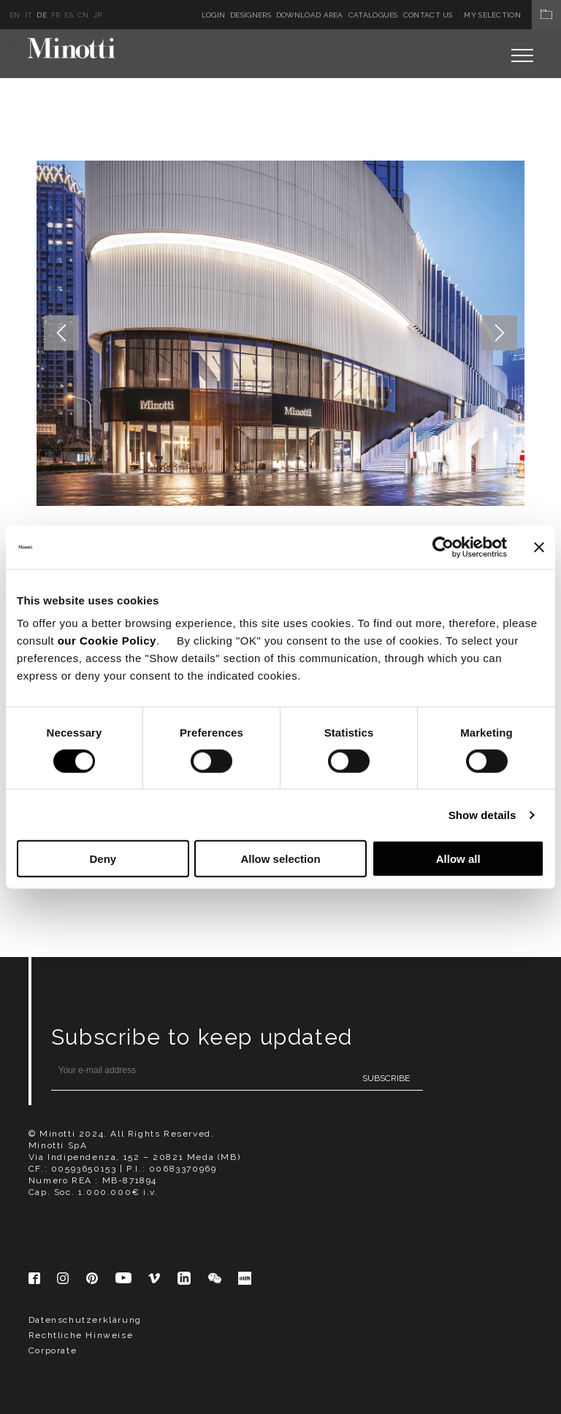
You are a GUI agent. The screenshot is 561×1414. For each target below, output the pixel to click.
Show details (482, 814)
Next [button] (499, 332)
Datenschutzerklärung (85, 1320)
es (68, 15)
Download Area (309, 15)
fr (56, 15)
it (29, 15)
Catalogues (373, 15)
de (42, 15)
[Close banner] (539, 547)
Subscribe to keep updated (202, 1037)
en (14, 15)
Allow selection (280, 859)
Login (214, 15)
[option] (281, 333)
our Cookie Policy (107, 640)
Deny (102, 859)
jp (98, 15)
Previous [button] (61, 332)
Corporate (52, 1350)
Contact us (428, 15)
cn (83, 15)
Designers (250, 15)
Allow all (458, 859)
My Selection (512, 15)
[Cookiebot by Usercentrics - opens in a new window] (443, 547)
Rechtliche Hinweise (80, 1335)
